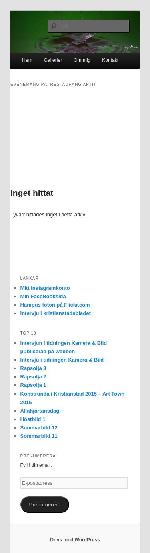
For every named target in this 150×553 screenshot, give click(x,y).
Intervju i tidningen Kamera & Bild (62, 360)
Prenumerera (45, 505)
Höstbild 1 (33, 419)
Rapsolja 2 (33, 377)
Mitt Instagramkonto (45, 288)
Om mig (82, 60)
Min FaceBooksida (43, 296)
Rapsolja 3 (33, 368)
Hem (27, 60)
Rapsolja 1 (33, 385)
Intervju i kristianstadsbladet (55, 313)
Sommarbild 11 (39, 436)
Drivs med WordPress (75, 540)
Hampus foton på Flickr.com (55, 305)
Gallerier (53, 60)
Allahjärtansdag (40, 411)
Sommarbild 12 (39, 428)
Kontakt (110, 60)
